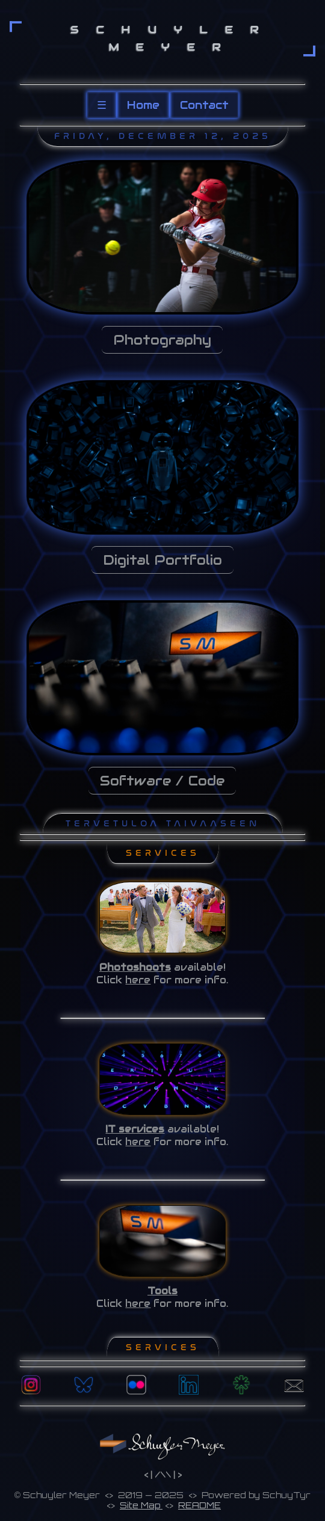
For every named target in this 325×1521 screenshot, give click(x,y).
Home (143, 105)
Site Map (141, 1505)
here (137, 980)
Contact (204, 105)
